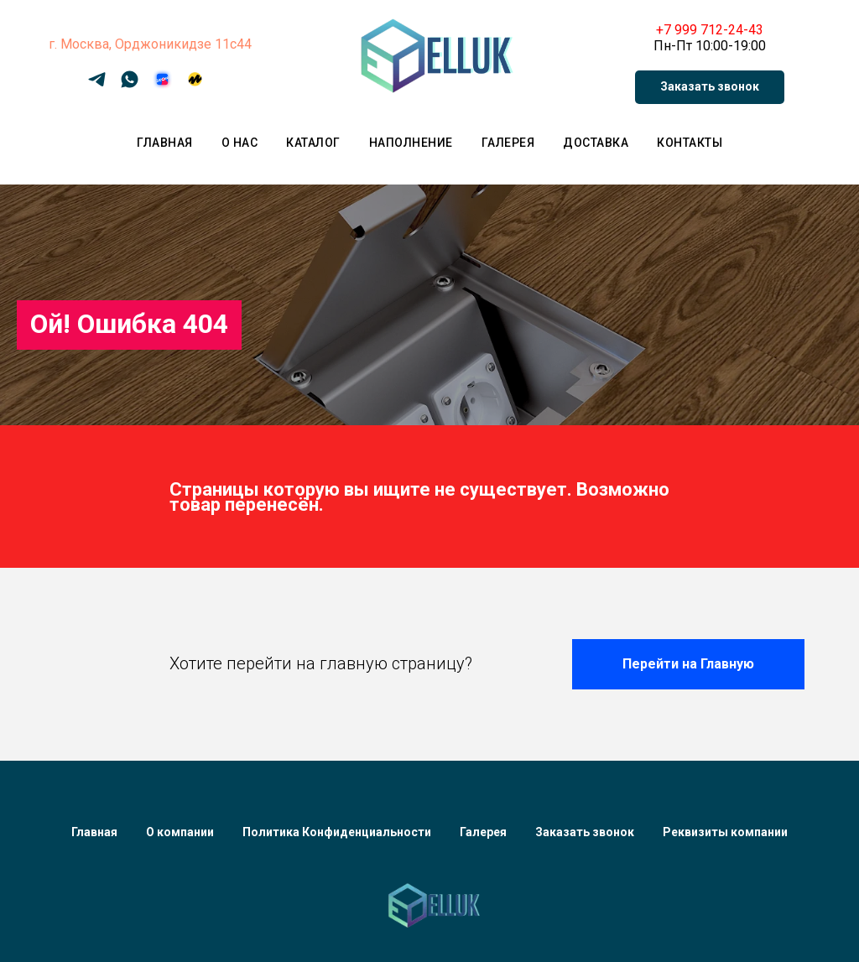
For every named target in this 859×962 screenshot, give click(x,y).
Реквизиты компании (725, 832)
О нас (239, 142)
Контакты (689, 142)
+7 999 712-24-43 (709, 30)
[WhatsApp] (129, 85)
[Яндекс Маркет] (195, 85)
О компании (180, 832)
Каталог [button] (313, 142)
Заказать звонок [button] (584, 832)
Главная (165, 142)
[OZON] (162, 85)
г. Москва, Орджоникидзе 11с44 (150, 44)
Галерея (508, 142)
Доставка (595, 142)
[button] (709, 87)
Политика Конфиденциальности (336, 832)
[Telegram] (96, 85)
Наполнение (411, 142)
